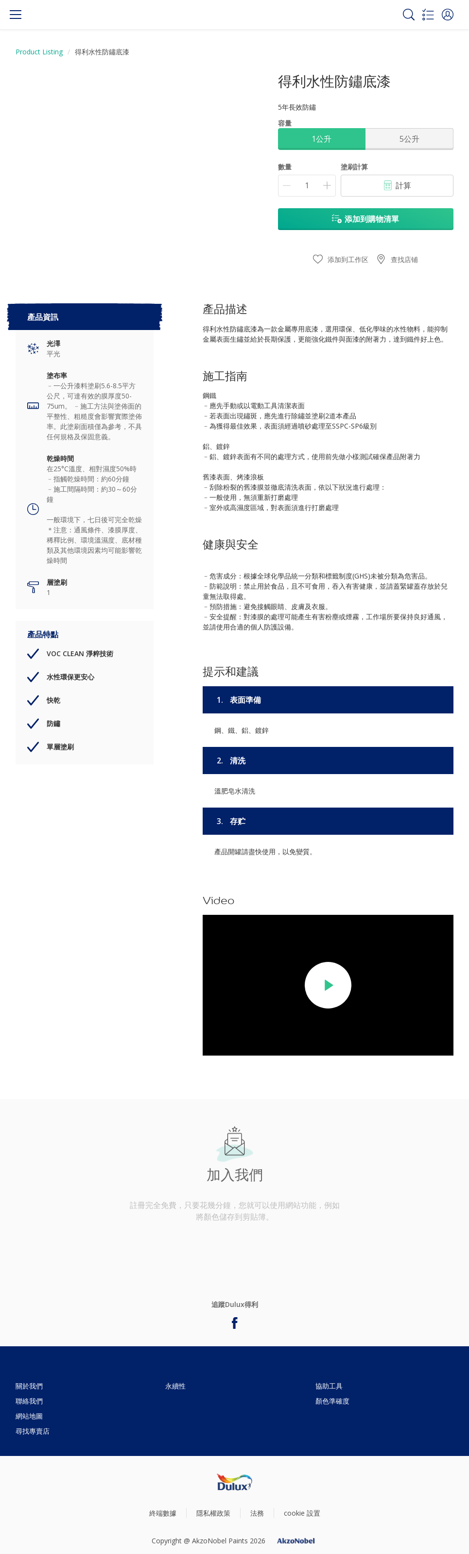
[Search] (409, 14)
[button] (447, 14)
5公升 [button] (409, 138)
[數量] (307, 186)
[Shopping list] (428, 14)
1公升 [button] (321, 138)
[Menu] (15, 14)
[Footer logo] (234, 1481)
